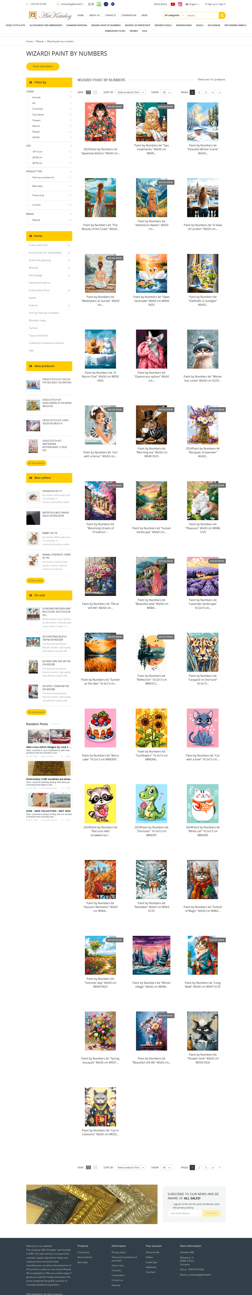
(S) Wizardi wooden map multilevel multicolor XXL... (56, 609)
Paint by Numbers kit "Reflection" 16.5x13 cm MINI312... (151, 677)
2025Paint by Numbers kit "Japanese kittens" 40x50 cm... (100, 148)
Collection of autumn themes (46, 340)
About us (94, 15)
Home (81, 15)
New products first (132, 89)
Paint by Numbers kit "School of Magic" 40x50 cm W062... (203, 906)
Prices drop (83, 1249)
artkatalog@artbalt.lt (70, 4)
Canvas (33, 325)
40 (167, 89)
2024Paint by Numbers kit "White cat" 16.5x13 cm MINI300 (203, 828)
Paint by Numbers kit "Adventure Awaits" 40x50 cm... (151, 222)
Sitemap (116, 1282)
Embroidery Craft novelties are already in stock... (55, 776)
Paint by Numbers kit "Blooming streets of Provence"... (100, 525)
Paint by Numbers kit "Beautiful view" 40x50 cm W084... (151, 601)
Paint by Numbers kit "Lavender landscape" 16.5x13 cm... (202, 601)
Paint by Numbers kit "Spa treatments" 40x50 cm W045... (151, 146)
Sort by (108, 89)
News (145, 15)
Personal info (152, 1249)
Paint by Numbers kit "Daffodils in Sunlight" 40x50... (202, 298)
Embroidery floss (115, 30)
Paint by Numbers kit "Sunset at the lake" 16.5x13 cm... (100, 679)
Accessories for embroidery (46, 25)
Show (155, 89)
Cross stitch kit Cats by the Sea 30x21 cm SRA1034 (56, 378)
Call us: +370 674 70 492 (192, 1266)
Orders (149, 1254)
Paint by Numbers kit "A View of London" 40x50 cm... (203, 224)
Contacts (110, 15)
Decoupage (214, 25)
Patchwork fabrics (235, 25)
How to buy (118, 1262)
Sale (144, 30)
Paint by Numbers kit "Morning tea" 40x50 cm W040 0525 (151, 449)
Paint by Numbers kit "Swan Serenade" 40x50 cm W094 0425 (151, 298)
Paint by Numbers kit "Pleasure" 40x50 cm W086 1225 (202, 525)
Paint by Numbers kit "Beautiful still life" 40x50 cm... (151, 1057)
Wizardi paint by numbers (106, 25)
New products (85, 1254)
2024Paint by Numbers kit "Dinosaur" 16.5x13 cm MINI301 (152, 828)
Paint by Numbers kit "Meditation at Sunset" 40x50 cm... (100, 298)
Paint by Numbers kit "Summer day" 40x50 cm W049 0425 (100, 980)
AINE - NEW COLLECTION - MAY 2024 (48, 808)
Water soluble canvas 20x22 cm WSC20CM (55, 511)
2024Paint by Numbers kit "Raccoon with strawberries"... (100, 828)
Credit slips (151, 1259)
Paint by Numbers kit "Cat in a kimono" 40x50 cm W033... (100, 1129)
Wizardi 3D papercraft (137, 25)
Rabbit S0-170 (49, 530)
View (80, 89)
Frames (134, 30)
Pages (184, 89)
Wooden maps (184, 25)
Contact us (117, 1277)
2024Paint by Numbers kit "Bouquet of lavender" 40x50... (203, 449)
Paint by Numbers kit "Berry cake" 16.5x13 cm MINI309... (100, 754)
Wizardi (33, 265)
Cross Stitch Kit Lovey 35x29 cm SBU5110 (55, 419)
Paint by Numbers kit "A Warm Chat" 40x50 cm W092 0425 (100, 374)
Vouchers (151, 1269)
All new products (36, 460)
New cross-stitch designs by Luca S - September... (56, 744)
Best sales (83, 1259)
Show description (43, 63)
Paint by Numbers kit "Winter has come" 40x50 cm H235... (203, 375)
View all (56, 721)
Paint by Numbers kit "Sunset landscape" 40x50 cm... (151, 527)
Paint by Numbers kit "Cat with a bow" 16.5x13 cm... (203, 754)
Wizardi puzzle (163, 25)
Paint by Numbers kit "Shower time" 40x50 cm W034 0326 (203, 1056)
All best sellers (35, 577)
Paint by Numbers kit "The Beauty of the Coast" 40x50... (100, 224)
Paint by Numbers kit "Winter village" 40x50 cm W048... (151, 982)
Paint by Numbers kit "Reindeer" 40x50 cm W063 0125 (151, 904)
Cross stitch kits (15, 25)
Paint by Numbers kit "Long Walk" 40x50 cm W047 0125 (203, 982)
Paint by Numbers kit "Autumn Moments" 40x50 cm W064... (100, 904)
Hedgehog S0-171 (52, 488)
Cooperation (128, 15)
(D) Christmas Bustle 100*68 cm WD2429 (54, 635)
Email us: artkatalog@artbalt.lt (195, 1271)
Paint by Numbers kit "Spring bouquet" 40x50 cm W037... (100, 1057)
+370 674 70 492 (36, 4)
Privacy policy (119, 1249)
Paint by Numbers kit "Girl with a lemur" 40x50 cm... (100, 451)
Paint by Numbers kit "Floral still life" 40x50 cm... (100, 603)
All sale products (36, 709)
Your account (154, 1243)
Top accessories (38, 332)
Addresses (151, 1264)
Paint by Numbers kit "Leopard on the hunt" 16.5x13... (203, 677)
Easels (200, 25)
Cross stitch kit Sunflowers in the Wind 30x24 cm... (56, 400)
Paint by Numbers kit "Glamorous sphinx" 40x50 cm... (151, 374)
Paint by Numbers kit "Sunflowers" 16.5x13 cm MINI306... (151, 752)
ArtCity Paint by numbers (44, 310)
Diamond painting (76, 25)
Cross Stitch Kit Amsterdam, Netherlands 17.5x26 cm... (54, 442)
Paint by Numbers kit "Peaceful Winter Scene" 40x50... (203, 146)
